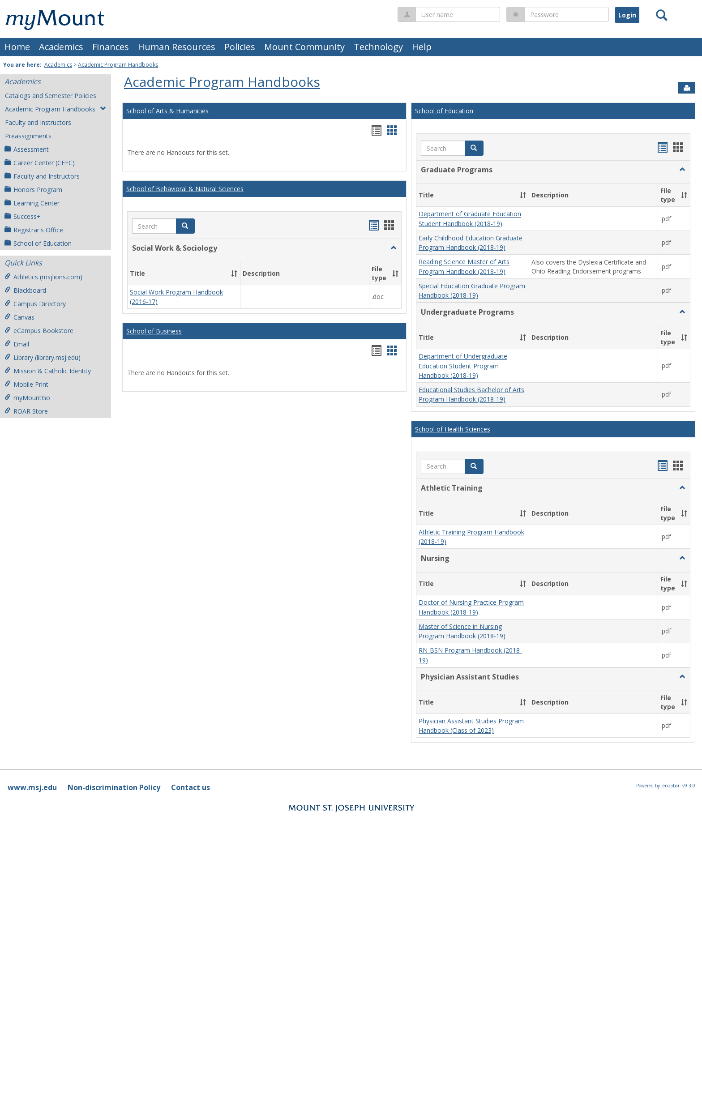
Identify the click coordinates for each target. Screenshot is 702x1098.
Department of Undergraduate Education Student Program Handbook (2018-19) (463, 366)
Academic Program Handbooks (118, 64)
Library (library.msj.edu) (42, 357)
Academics (61, 47)
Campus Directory (35, 303)
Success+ (22, 216)
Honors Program (33, 189)
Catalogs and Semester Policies (50, 95)
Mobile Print (26, 384)
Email (16, 344)
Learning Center (32, 203)
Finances (110, 47)
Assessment (26, 149)
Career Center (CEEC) (39, 162)
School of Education (38, 243)
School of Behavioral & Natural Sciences (185, 188)
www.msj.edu (32, 787)
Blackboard (25, 290)
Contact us (190, 787)
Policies (239, 47)
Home (17, 47)
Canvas (19, 317)
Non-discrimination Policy (114, 787)
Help (422, 47)
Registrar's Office (33, 230)
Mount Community (304, 47)
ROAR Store (26, 411)
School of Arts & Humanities (167, 111)
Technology (378, 47)
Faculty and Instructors (38, 122)
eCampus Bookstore (38, 330)
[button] (185, 226)
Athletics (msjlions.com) (43, 277)
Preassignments (28, 136)
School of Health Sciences (452, 429)
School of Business (154, 331)
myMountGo (27, 397)
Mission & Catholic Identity (47, 371)
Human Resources (176, 47)
